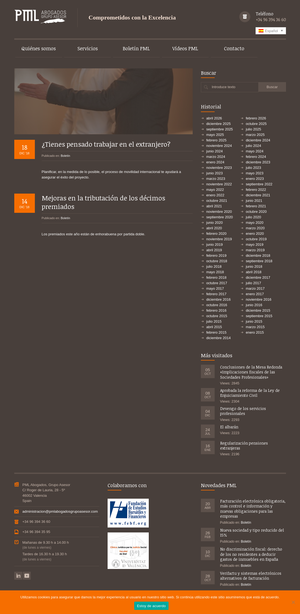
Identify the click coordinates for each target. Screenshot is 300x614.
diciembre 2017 (258, 277)
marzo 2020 (255, 228)
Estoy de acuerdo (151, 606)
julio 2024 (253, 146)
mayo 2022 (215, 190)
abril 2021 (214, 206)
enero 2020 (255, 233)
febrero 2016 (216, 310)
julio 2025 (253, 129)
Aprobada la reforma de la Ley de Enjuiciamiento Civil (250, 393)
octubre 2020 (256, 212)
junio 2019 (214, 244)
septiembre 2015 (259, 316)
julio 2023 (253, 168)
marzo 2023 (215, 179)
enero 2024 (215, 162)
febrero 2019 (216, 255)
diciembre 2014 (218, 338)
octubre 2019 (256, 239)
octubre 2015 (216, 316)
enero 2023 (255, 179)
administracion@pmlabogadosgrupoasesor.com (60, 511)
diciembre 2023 (258, 162)
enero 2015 (255, 332)
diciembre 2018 (258, 255)
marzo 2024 (215, 157)
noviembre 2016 (258, 299)
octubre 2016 (216, 305)
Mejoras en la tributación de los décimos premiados (103, 198)
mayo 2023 (254, 173)
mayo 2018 (215, 272)
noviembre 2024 (219, 146)
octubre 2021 (216, 201)
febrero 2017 (216, 294)
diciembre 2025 (218, 124)
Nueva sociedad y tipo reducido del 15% (252, 533)
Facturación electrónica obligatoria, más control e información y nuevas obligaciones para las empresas (252, 508)
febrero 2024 (256, 157)
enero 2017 (255, 294)
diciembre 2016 (218, 299)
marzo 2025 (255, 135)
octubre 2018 (216, 261)
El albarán (229, 426)
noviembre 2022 (219, 184)
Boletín (65, 152)
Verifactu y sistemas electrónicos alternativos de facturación (250, 576)
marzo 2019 (255, 250)
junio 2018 (254, 266)
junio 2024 (214, 151)
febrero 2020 (216, 233)
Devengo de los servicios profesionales (243, 411)
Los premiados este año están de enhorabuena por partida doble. (93, 230)
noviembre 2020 (219, 212)
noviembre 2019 (219, 239)
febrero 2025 (216, 140)
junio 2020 (214, 223)
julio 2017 (253, 283)
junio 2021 (254, 201)
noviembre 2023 (219, 168)
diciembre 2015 (258, 310)
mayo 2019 (254, 244)
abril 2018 (254, 272)
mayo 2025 (215, 135)
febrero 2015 (216, 332)
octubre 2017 (216, 283)
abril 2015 (214, 327)
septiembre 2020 (219, 217)
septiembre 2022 (259, 184)
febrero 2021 (256, 206)
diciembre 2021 (258, 195)
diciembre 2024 (258, 140)
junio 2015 (254, 321)
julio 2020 (253, 217)
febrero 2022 (256, 190)
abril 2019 (214, 250)
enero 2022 (215, 195)
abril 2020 (214, 228)
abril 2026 (214, 118)
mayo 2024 (254, 151)
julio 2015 (214, 321)
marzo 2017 (255, 288)
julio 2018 (214, 266)
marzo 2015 (255, 327)
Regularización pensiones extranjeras (244, 445)
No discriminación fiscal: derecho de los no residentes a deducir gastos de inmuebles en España (251, 554)
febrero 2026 (256, 118)
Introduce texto (223, 87)
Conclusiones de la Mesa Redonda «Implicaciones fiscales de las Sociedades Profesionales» (251, 371)
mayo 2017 (215, 288)
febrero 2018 (216, 277)
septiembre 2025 (219, 129)
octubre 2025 (256, 124)
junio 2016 (254, 305)
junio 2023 (214, 173)
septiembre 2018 (259, 261)
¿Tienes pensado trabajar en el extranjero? (106, 140)
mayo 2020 (254, 223)
